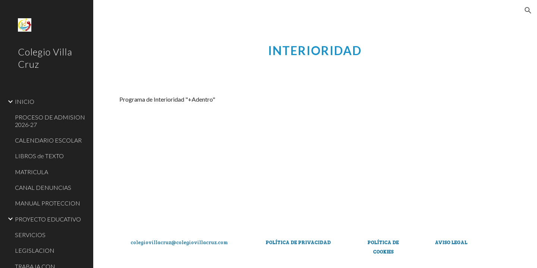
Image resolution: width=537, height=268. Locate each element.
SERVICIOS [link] (30, 234)
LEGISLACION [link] (34, 250)
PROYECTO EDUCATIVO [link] (48, 219)
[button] (528, 10)
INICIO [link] (24, 101)
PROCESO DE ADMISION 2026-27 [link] (50, 121)
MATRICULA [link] (31, 171)
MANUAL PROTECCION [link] (47, 203)
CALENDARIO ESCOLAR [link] (48, 140)
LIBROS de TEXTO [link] (39, 155)
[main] (315, 46)
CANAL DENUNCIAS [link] (43, 187)
